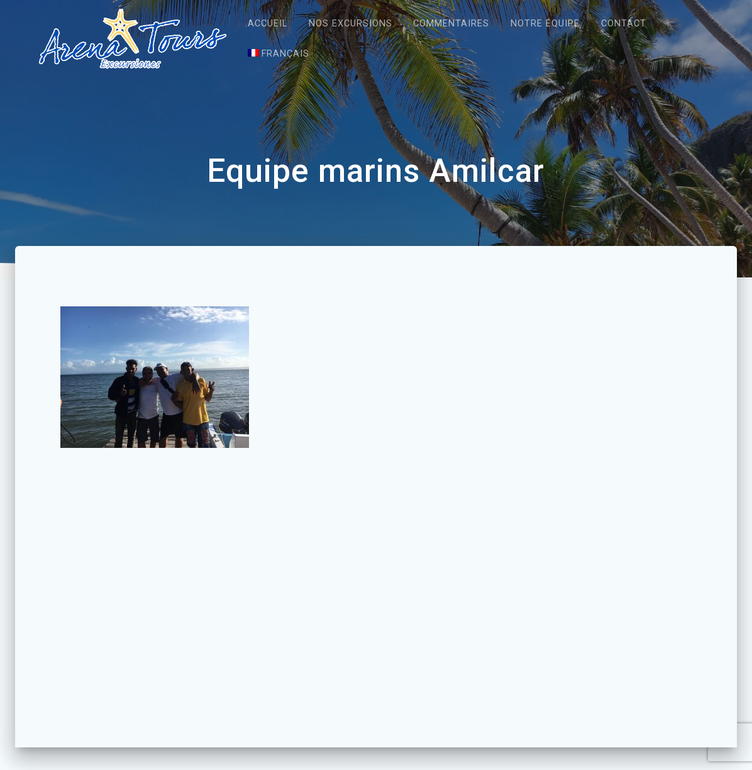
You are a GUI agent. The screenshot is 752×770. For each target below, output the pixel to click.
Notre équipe (545, 23)
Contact (623, 23)
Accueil (267, 23)
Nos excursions (350, 23)
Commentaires (451, 23)
